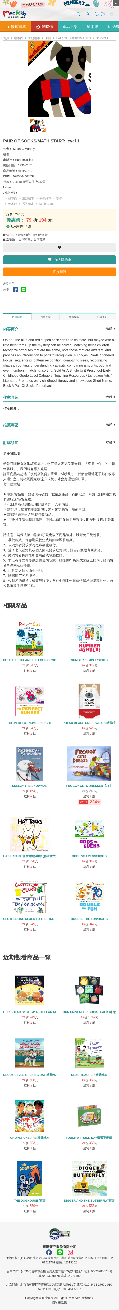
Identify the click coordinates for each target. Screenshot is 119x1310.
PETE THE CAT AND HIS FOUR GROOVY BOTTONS (39, 660)
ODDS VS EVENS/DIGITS (89, 856)
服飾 (48, 38)
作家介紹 (45, 317)
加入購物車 (59, 260)
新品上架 (69, 27)
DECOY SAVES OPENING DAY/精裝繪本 (30, 1075)
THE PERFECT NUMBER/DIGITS (29, 723)
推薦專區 (74, 317)
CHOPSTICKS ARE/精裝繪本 (29, 1137)
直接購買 (59, 272)
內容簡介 (17, 317)
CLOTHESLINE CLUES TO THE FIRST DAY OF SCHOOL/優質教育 (48, 919)
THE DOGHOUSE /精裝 (30, 1200)
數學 (59, 198)
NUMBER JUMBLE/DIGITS (89, 660)
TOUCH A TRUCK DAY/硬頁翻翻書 (89, 1137)
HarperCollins (24, 159)
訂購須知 (102, 317)
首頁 (6, 38)
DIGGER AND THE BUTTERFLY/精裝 (89, 1200)
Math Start (46, 203)
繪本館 (92, 27)
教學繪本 (45, 198)
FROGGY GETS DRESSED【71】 (89, 785)
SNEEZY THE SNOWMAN (29, 785)
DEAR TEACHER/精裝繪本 (89, 1075)
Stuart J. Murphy (24, 148)
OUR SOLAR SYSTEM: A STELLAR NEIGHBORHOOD (40, 1012)
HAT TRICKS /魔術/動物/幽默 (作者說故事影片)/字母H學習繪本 (44, 856)
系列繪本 (28, 203)
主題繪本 (34, 38)
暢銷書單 (15, 27)
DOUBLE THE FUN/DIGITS (89, 919)
